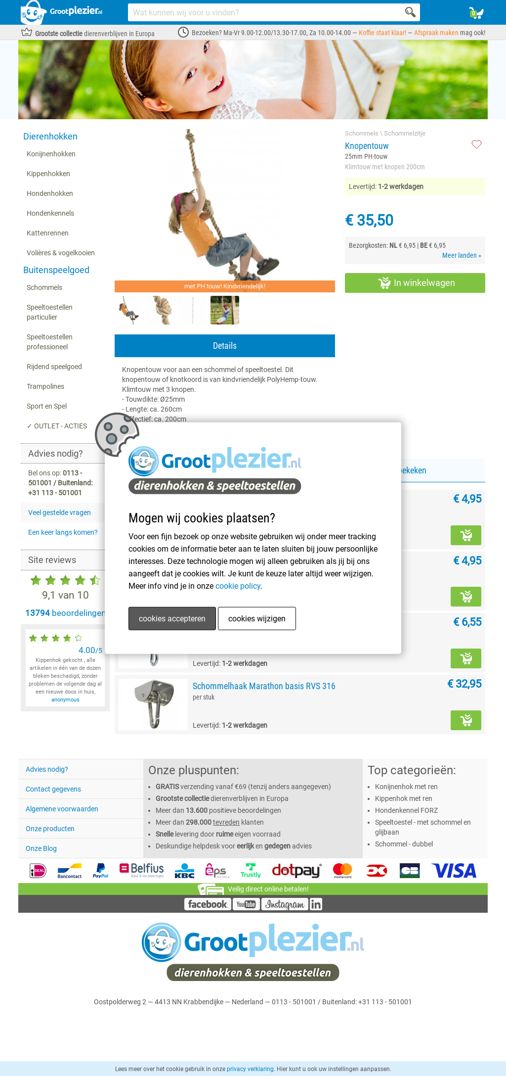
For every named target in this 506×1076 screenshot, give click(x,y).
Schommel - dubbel (404, 844)
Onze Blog (41, 848)
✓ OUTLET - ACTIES (57, 426)
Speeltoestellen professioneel (50, 342)
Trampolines (45, 386)
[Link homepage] (61, 12)
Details (225, 345)
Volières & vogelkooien (61, 253)
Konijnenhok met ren (406, 787)
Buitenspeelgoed (56, 270)
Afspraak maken (436, 33)
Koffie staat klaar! (382, 33)
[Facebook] (207, 908)
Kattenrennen (48, 233)
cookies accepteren (172, 618)
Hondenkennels (50, 213)
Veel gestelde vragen (59, 512)
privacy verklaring (250, 1069)
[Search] (411, 12)
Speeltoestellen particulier (50, 312)
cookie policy (237, 586)
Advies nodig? (47, 769)
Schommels (44, 287)
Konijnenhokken (51, 154)
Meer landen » (461, 255)
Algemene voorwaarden (62, 809)
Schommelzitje (404, 133)
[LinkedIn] (316, 908)
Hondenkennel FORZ (406, 810)
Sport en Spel (47, 406)
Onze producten (50, 829)
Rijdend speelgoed (54, 367)
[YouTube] (246, 908)
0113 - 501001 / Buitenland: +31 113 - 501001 (342, 1002)
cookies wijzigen (257, 618)
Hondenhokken (50, 193)
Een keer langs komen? (63, 532)
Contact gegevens (53, 789)
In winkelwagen (416, 283)
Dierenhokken (50, 136)
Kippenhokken (48, 174)
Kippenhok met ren (403, 798)
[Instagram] (284, 908)
